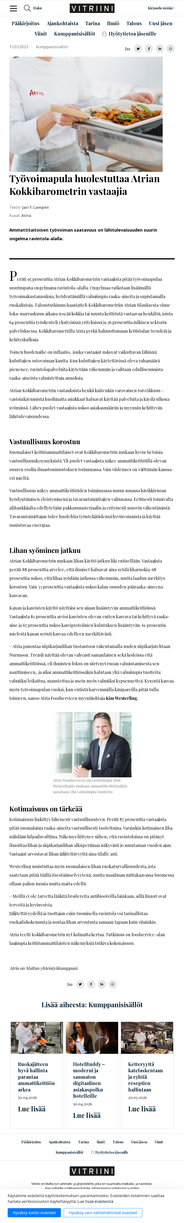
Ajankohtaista (59, 1142)
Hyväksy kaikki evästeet (34, 1212)
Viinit (159, 1142)
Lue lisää (32, 1108)
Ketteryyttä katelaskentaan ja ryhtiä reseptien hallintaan (145, 1077)
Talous (118, 1142)
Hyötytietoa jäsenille (109, 1152)
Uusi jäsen (139, 1142)
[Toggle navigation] (15, 8)
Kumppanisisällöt (69, 1152)
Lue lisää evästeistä (95, 1201)
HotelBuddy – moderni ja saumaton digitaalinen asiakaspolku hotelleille (89, 1080)
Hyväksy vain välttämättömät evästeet (103, 1212)
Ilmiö (101, 1142)
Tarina (83, 1142)
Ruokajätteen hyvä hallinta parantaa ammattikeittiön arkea (36, 1077)
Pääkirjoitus (31, 1142)
